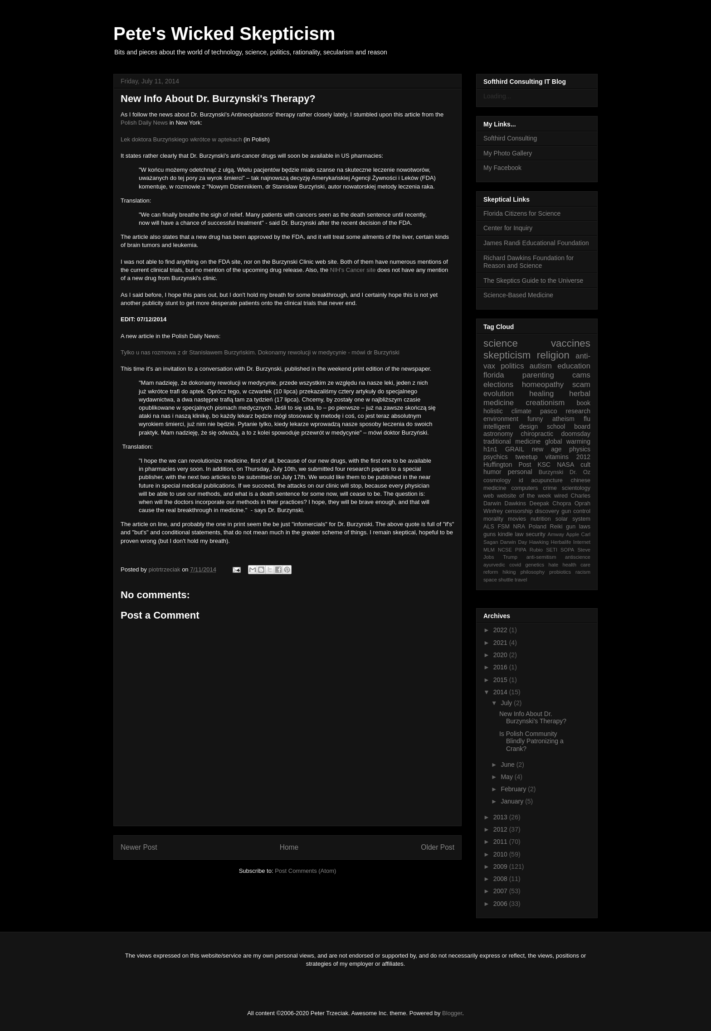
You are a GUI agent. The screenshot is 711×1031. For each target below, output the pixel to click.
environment (500, 418)
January (513, 801)
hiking (509, 572)
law (519, 534)
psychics (495, 456)
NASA (565, 464)
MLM (489, 549)
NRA (519, 526)
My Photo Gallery (507, 153)
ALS (488, 526)
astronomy (498, 433)
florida (493, 375)
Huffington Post (507, 464)
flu (587, 418)
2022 (501, 630)
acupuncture (547, 480)
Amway (556, 534)
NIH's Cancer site (353, 269)
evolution (498, 393)
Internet (581, 542)
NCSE (505, 549)
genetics (535, 564)
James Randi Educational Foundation (536, 243)
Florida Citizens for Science (521, 213)
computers (524, 488)
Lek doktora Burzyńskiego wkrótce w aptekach (181, 139)
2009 (501, 866)
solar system (572, 519)
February (514, 789)
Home (289, 847)
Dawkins (515, 503)
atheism (563, 418)
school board (568, 426)
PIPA (520, 549)
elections (498, 384)
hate (553, 564)
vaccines (570, 343)
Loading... (497, 96)
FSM (503, 526)
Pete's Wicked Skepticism (224, 34)
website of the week (524, 496)
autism (541, 366)
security (535, 534)
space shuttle (498, 579)
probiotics (560, 572)
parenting (538, 375)
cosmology (497, 480)
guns (489, 534)
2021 (501, 642)
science (500, 343)
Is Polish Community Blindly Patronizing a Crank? (531, 741)
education (573, 366)
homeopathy (543, 384)
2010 (501, 854)
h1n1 (490, 449)
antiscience (577, 557)
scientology (576, 488)
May (507, 776)
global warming (567, 441)
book (583, 403)
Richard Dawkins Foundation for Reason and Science (528, 261)
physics (579, 449)
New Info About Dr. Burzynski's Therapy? (532, 717)
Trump (510, 557)
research (578, 411)
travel (521, 579)
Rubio (536, 549)
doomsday (575, 433)
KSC (543, 464)
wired (561, 496)
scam (581, 384)
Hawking (539, 542)
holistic (493, 411)
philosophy (533, 572)
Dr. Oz (580, 472)
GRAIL (514, 449)
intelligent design (510, 426)
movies (517, 519)
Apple (573, 534)
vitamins (557, 456)
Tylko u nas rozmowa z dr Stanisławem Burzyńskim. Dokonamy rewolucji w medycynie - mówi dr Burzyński (260, 352)
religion (553, 355)
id (521, 480)
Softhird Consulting (510, 138)
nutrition (541, 519)
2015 (501, 679)
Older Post (437, 847)
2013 (501, 817)
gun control (575, 511)
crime (550, 488)
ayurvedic (494, 564)
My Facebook (502, 167)
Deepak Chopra (550, 503)
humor (492, 471)
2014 (501, 692)
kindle (505, 534)
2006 (501, 903)
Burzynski (551, 472)
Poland (537, 526)
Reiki (556, 526)
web (488, 496)
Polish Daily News (144, 122)
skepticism (507, 355)
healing (541, 393)
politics (512, 366)
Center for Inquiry (507, 228)
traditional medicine (512, 441)
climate (521, 411)
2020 (501, 654)
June (508, 764)
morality (493, 519)
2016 (501, 667)
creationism (545, 402)
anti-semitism (541, 557)
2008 (501, 878)
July (507, 703)
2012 (583, 456)
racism (582, 572)
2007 (501, 891)
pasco (548, 411)
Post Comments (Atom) (305, 870)
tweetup (527, 456)
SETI (551, 549)
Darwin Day (513, 542)
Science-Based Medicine (518, 295)
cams (581, 375)
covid (515, 564)
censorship (519, 511)
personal (520, 471)
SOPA (567, 549)
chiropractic (537, 433)
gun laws (578, 526)
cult (585, 464)
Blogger (452, 1013)
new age (547, 449)
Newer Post (139, 847)
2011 (501, 841)
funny (535, 418)
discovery (547, 511)
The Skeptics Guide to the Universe (533, 280)
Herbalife (561, 542)
